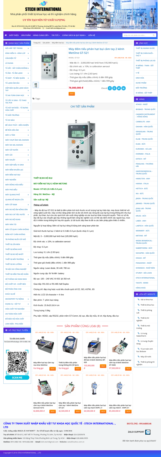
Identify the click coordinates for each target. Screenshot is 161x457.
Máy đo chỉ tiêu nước (17, 214)
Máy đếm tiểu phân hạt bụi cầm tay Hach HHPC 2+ (95, 406)
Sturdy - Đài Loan (144, 273)
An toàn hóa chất (13, 314)
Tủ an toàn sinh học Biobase (144, 350)
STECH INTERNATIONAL (145, 278)
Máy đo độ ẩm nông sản (16, 209)
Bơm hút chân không (15, 234)
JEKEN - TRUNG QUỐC (144, 198)
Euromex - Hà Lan (144, 149)
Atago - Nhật (142, 104)
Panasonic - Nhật (144, 263)
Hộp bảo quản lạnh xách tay (17, 89)
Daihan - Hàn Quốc (144, 126)
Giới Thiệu (14, 35)
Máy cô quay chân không (17, 229)
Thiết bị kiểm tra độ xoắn (16, 274)
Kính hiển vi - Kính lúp (17, 53)
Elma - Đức (141, 144)
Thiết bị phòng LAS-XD (145, 60)
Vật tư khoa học (147, 299)
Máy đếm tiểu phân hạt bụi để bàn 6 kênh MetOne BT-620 (95, 359)
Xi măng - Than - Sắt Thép (145, 66)
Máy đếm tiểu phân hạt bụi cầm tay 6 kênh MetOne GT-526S (120, 362)
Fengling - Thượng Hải (144, 165)
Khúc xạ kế (10, 294)
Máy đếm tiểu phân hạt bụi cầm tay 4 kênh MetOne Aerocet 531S (44, 405)
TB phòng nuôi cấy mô (15, 239)
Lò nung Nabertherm (141, 334)
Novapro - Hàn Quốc (145, 253)
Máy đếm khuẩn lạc (14, 170)
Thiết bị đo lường (17, 264)
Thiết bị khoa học (147, 305)
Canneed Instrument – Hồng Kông (145, 115)
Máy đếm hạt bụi (12, 175)
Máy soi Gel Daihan (14, 145)
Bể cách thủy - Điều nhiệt (17, 125)
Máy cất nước (17, 150)
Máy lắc (17, 155)
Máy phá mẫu (11, 189)
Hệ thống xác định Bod (16, 279)
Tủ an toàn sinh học (17, 95)
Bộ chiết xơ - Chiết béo (15, 284)
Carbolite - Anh (143, 121)
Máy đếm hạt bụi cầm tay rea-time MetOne (43, 363)
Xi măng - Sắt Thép (144, 93)
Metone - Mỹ (141, 235)
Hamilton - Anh (143, 178)
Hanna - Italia (142, 183)
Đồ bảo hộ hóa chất (14, 319)
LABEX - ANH (141, 221)
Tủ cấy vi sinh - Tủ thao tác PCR (17, 101)
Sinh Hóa (140, 78)
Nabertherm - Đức (144, 248)
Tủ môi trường (12, 115)
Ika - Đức (140, 193)
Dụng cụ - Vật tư (17, 304)
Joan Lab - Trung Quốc (143, 209)
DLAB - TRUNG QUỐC (144, 139)
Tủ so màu (10, 120)
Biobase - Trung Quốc (146, 109)
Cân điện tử (17, 58)
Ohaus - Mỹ (141, 258)
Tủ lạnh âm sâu (17, 83)
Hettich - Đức (142, 188)
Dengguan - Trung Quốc (144, 132)
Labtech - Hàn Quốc (145, 226)
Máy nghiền (10, 180)
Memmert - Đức (143, 231)
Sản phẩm (26, 35)
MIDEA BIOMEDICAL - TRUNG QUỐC (144, 241)
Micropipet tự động (17, 299)
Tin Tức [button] (56, 35)
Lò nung (17, 63)
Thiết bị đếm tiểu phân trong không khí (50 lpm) (69, 363)
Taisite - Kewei (142, 283)
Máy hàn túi (10, 224)
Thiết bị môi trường (17, 259)
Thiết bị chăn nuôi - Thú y (145, 54)
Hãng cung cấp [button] (41, 35)
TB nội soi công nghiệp (15, 269)
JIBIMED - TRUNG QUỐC (145, 203)
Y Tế (137, 73)
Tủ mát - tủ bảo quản (17, 78)
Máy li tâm (17, 135)
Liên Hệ (91, 35)
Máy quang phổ (17, 194)
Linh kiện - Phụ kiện (14, 324)
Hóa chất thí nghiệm (14, 309)
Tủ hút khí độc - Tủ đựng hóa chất (17, 109)
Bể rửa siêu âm (17, 130)
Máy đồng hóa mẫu (14, 184)
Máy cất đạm (17, 204)
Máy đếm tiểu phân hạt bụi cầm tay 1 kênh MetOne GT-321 (70, 405)
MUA (71, 94)
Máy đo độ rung (12, 219)
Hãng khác (141, 288)
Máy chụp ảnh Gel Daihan (17, 140)
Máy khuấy (17, 160)
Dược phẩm (141, 83)
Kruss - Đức (141, 216)
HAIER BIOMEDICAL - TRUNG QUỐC (144, 172)
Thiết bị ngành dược (145, 48)
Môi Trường (141, 88)
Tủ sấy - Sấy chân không (17, 68)
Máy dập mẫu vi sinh (14, 165)
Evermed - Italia (143, 154)
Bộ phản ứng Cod (13, 289)
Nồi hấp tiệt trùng (17, 48)
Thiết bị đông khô (13, 249)
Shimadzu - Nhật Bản (145, 268)
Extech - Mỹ (141, 159)
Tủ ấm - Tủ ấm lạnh (17, 73)
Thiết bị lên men (12, 244)
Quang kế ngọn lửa (14, 199)
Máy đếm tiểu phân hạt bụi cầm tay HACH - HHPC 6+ (120, 406)
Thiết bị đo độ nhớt (14, 254)
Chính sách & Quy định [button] (74, 35)
